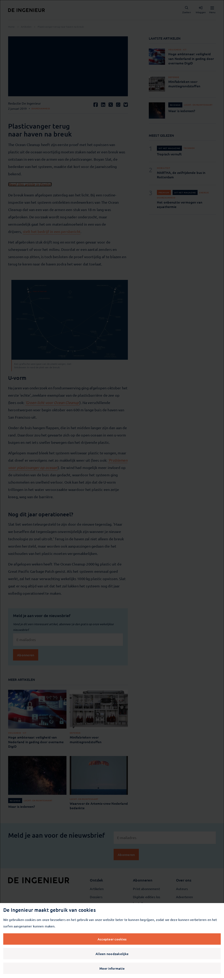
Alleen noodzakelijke (112, 953)
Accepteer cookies (112, 939)
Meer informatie (112, 968)
